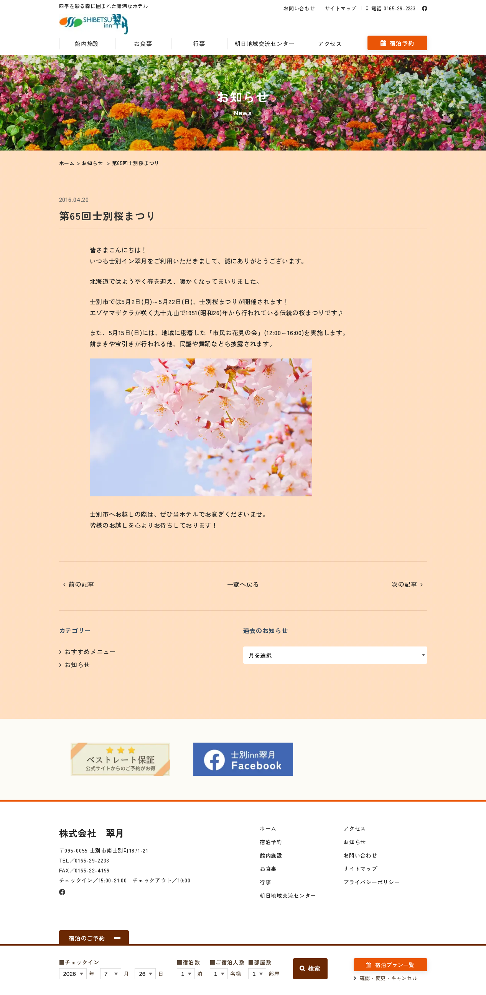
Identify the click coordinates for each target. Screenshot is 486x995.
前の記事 (81, 584)
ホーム (268, 828)
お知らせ (77, 664)
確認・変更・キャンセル (389, 978)
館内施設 (87, 43)
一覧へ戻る (243, 584)
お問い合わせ (299, 8)
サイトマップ (340, 8)
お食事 (143, 43)
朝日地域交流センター (264, 43)
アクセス (330, 43)
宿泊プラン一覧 (395, 965)
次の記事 (404, 584)
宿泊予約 (402, 43)
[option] (120, 759)
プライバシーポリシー (371, 882)
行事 (199, 43)
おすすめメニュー (90, 651)
